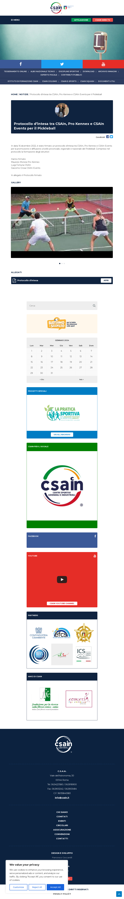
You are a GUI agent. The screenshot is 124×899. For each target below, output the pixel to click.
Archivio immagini (107, 71)
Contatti (62, 838)
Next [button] (106, 222)
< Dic (42, 379)
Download (88, 71)
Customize (18, 887)
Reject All (37, 887)
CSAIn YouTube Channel (62, 603)
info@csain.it (62, 797)
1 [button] (59, 263)
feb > (81, 379)
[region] (37, 876)
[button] (94, 305)
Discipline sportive (69, 71)
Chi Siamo (62, 812)
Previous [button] (18, 222)
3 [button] (64, 263)
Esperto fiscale (49, 75)
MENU (15, 20)
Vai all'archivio (62, 435)
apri (106, 280)
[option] (62, 222)
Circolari (62, 825)
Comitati (62, 816)
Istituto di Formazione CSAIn (23, 81)
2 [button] (62, 263)
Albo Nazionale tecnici (43, 71)
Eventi (62, 821)
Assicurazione (62, 830)
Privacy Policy (62, 894)
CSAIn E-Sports (68, 81)
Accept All (55, 887)
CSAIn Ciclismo (49, 81)
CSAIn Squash (87, 81)
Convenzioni (62, 834)
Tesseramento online (15, 71)
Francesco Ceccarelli (62, 857)
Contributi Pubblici (71, 75)
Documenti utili (106, 81)
